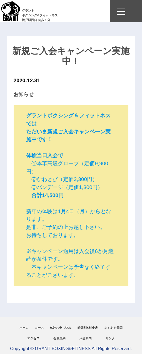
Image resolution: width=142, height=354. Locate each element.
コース (39, 327)
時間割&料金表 (88, 327)
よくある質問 (113, 327)
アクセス (33, 338)
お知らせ (24, 94)
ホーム (24, 327)
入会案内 (85, 338)
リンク (110, 338)
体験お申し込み (60, 327)
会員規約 (59, 338)
